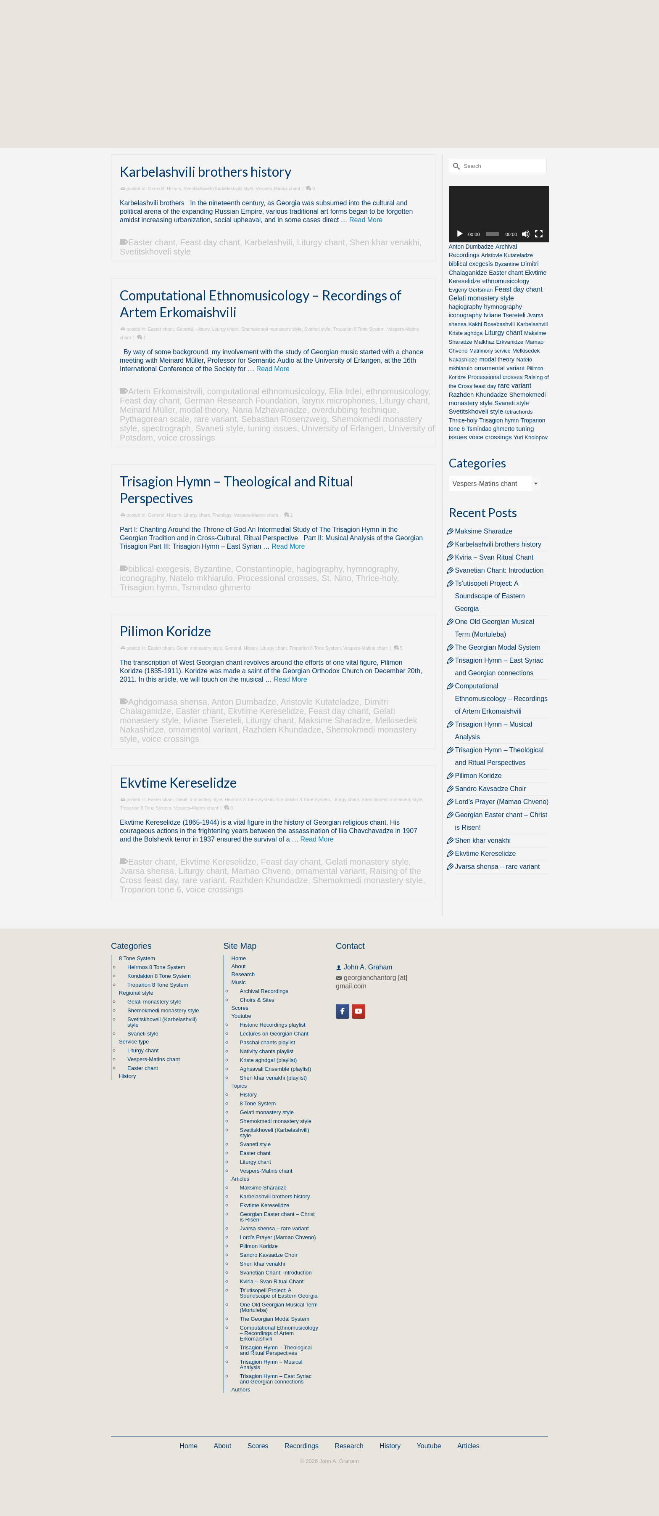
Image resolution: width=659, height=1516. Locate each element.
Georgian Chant (329, 59)
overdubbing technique (354, 409)
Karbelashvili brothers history (498, 544)
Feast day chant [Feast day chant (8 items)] (519, 289)
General (156, 188)
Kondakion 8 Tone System (303, 799)
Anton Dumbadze (244, 701)
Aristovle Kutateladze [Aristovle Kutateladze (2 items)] (507, 255)
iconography (142, 578)
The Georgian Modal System (498, 647)
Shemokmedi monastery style (271, 329)
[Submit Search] (455, 166)
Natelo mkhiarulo (201, 578)
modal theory (203, 409)
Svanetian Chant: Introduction (499, 570)
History (174, 188)
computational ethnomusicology (265, 391)
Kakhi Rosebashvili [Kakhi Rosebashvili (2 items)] (491, 324)
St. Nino (336, 578)
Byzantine (212, 568)
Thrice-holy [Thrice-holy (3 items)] (463, 420)
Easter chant (151, 242)
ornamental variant (203, 729)
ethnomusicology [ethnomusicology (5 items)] (505, 280)
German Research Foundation (240, 400)
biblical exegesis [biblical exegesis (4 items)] (471, 263)
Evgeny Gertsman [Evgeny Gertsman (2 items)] (471, 290)
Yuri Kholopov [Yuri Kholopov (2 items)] (531, 437)
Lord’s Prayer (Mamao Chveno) (502, 801)
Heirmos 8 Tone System (249, 799)
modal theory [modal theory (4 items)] (496, 359)
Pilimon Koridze (478, 775)
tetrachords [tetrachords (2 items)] (519, 412)
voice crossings (186, 437)
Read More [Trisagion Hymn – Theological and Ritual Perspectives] (288, 546)
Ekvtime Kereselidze (266, 711)
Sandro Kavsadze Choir (490, 788)
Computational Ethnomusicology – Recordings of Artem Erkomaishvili (501, 698)
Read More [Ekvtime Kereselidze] (317, 839)
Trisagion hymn (148, 587)
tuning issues (272, 428)
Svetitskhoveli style (155, 251)
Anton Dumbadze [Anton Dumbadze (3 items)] (471, 246)
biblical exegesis (159, 568)
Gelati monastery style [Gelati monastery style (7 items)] (481, 298)
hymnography (372, 568)
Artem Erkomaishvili (165, 391)
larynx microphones (338, 400)
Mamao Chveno (261, 871)
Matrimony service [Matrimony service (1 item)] (489, 351)
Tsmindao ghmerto (216, 587)
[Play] (460, 234)
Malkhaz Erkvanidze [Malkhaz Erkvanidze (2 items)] (498, 342)
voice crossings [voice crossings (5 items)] (490, 437)
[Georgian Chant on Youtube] (358, 1011)
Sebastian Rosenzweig (284, 419)
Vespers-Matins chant (278, 188)
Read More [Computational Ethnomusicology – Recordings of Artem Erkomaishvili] (273, 368)
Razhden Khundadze (282, 729)
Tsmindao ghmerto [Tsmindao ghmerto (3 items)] (490, 428)
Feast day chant (210, 242)
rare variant (215, 419)
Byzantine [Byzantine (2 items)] (507, 264)
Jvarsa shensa (147, 871)
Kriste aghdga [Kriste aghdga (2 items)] (466, 333)
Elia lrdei (345, 391)
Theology (222, 515)
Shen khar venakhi (384, 242)
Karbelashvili (268, 242)
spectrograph (166, 428)
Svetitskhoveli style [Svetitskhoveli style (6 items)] (476, 411)
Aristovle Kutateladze (320, 701)
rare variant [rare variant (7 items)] (514, 385)
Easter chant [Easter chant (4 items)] (506, 272)
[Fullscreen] (539, 234)
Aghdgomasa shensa (167, 701)
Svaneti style (317, 329)
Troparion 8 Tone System (358, 329)
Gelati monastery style (199, 647)
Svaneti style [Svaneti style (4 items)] (512, 403)
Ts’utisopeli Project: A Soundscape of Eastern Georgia (490, 596)
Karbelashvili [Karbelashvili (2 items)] (532, 324)
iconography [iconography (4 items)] (465, 315)
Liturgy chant (321, 242)
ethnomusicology (397, 391)
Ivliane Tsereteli (212, 720)
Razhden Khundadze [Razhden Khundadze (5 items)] (478, 394)
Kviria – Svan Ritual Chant (494, 557)
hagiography (319, 568)
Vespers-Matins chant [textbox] (485, 483)
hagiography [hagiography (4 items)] (465, 306)
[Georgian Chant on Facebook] (342, 1011)
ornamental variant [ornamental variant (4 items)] (499, 368)
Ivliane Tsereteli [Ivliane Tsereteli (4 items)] (504, 315)
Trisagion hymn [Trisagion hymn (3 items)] (499, 420)
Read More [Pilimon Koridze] (290, 679)
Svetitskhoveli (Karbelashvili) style (218, 188)
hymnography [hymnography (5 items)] (503, 306)
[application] (499, 214)
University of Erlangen (343, 428)
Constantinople (264, 568)
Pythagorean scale (155, 419)
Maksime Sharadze (334, 720)
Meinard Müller (147, 409)
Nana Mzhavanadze (269, 409)
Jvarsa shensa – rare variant (497, 866)
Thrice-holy (376, 578)
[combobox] (495, 483)
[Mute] (526, 234)
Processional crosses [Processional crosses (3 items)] (495, 377)
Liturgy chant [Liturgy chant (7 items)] (503, 332)
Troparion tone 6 (150, 889)
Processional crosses (277, 578)
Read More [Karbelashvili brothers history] (365, 219)
